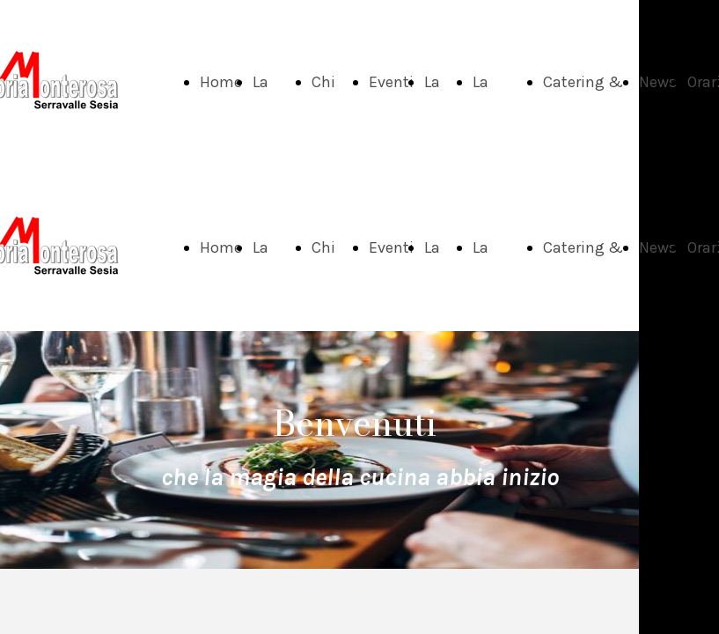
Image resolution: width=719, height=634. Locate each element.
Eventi (391, 82)
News (658, 82)
